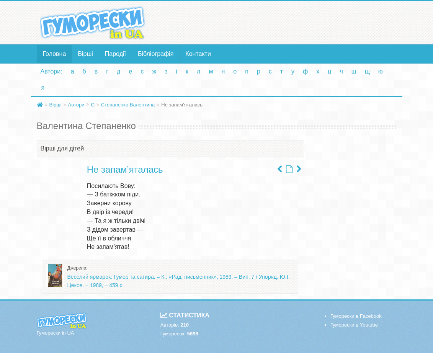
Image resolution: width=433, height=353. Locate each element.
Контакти (198, 54)
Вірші (85, 54)
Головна (54, 54)
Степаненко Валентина (128, 105)
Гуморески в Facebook (356, 316)
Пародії (115, 54)
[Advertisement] (278, 22)
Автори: (51, 71)
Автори (76, 105)
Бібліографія (155, 54)
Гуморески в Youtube (354, 325)
